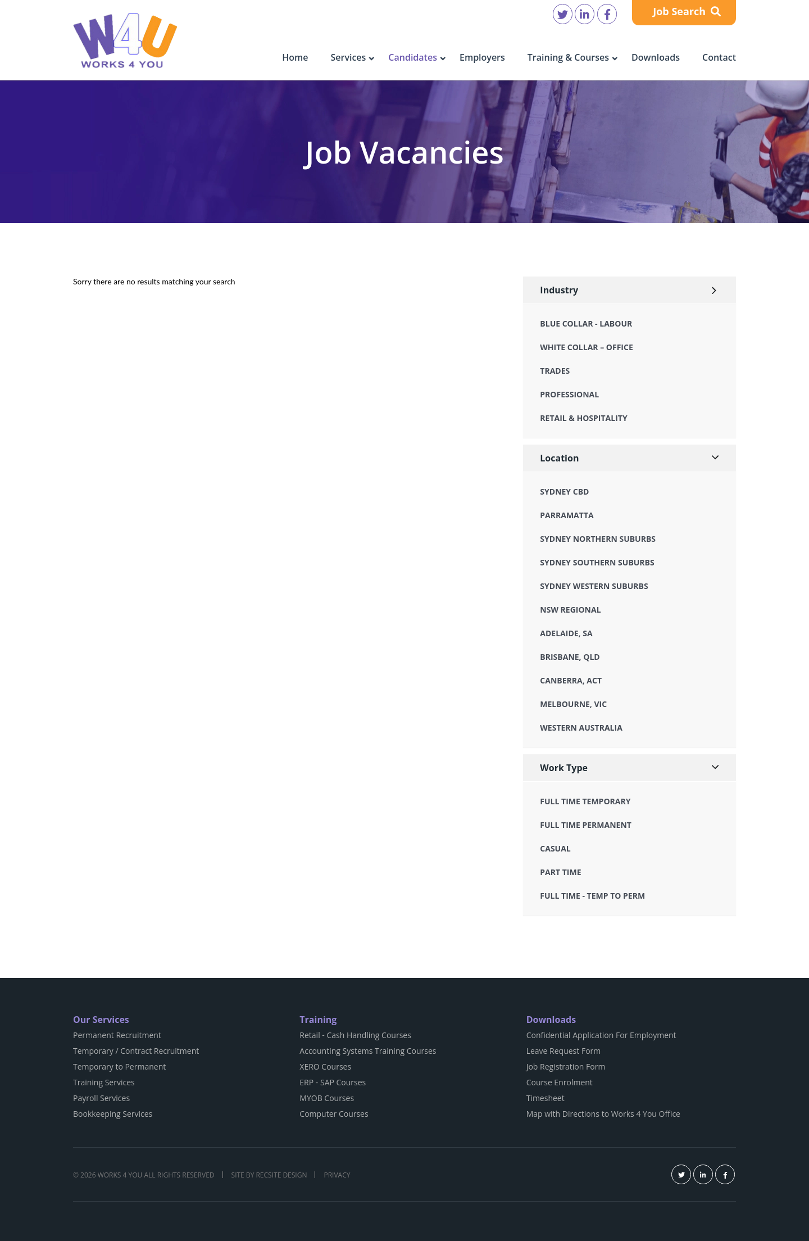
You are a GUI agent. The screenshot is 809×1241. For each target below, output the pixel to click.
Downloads (655, 57)
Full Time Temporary (585, 801)
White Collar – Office (586, 347)
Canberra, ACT (571, 680)
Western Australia (581, 727)
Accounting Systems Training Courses (367, 1050)
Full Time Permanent (585, 824)
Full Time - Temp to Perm (592, 895)
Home (295, 57)
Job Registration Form (566, 1066)
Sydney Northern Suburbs (598, 538)
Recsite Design (281, 1175)
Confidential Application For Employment (601, 1035)
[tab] (629, 290)
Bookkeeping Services (112, 1113)
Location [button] (559, 458)
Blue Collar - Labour (586, 323)
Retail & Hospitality (583, 418)
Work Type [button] (564, 768)
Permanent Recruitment (117, 1035)
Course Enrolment (559, 1082)
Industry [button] (559, 290)
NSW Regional (570, 609)
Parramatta (566, 515)
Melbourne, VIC (573, 704)
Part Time (560, 872)
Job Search (687, 11)
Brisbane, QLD (569, 656)
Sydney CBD (564, 491)
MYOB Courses (326, 1098)
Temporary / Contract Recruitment (136, 1050)
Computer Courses (333, 1113)
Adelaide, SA (566, 633)
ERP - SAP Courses (332, 1082)
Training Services (104, 1082)
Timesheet (545, 1098)
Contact (719, 57)
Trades (555, 370)
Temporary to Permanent (119, 1066)
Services (348, 57)
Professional (569, 394)
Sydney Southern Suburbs (597, 562)
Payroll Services (101, 1098)
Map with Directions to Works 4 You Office (603, 1113)
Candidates (412, 57)
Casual (555, 848)
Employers (482, 57)
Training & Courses (568, 57)
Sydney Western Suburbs (594, 586)
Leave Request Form (563, 1050)
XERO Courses (325, 1066)
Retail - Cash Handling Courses (355, 1035)
